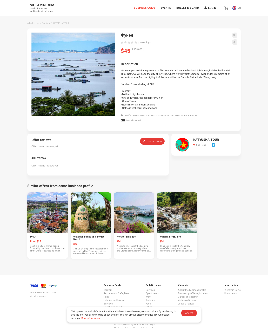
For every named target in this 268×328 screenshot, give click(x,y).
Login (210, 8)
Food (148, 303)
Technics (150, 300)
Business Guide (144, 8)
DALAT (34, 236)
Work (148, 296)
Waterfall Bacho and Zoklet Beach (88, 238)
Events (166, 8)
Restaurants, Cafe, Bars (116, 293)
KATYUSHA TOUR (206, 140)
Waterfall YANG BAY (170, 236)
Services (108, 303)
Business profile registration (193, 293)
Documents (230, 293)
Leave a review (152, 141)
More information (90, 318)
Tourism (108, 290)
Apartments (152, 293)
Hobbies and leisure (114, 300)
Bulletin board (187, 8)
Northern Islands (126, 236)
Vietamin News (232, 290)
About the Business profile (192, 290)
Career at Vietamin (188, 296)
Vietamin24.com (187, 300)
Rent (106, 296)
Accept (189, 313)
